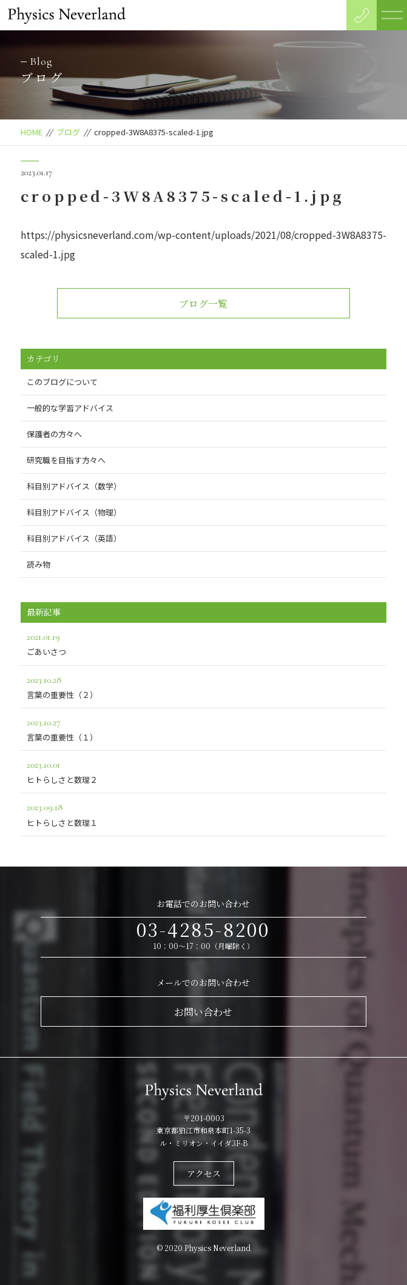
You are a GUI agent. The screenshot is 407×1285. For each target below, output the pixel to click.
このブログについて (62, 382)
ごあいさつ (204, 643)
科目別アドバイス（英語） (74, 538)
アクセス (204, 1173)
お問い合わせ (203, 1012)
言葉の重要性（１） (204, 728)
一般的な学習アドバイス (70, 408)
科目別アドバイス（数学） (74, 486)
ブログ (68, 132)
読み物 (38, 564)
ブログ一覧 (203, 303)
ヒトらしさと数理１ (204, 813)
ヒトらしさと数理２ (204, 771)
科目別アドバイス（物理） (74, 512)
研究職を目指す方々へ (66, 460)
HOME (31, 132)
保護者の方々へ (54, 434)
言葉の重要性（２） (204, 686)
